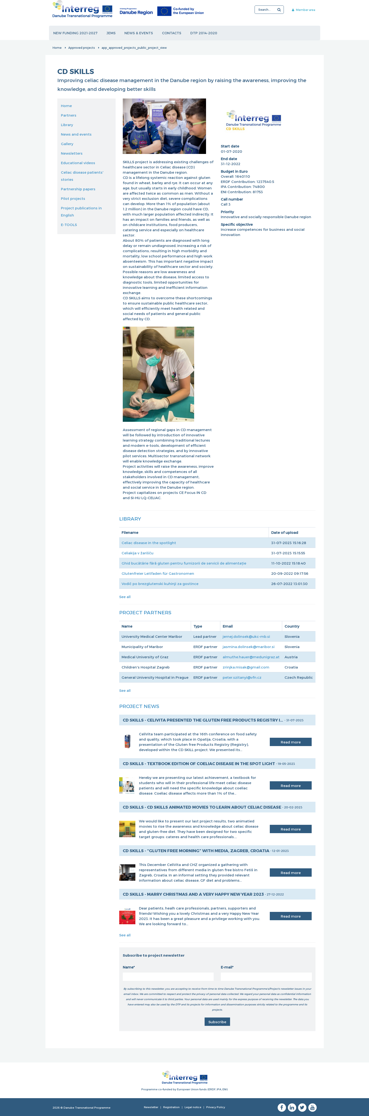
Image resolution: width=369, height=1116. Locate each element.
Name (128, 967)
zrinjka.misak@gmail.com (246, 667)
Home (57, 47)
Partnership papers (78, 189)
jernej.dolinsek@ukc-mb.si (246, 636)
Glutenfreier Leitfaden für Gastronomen (158, 573)
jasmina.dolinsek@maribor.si (249, 646)
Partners (68, 115)
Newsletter (151, 1107)
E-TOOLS (69, 224)
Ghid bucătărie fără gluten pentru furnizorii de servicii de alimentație (184, 563)
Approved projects (81, 47)
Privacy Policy (215, 1107)
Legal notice (193, 1107)
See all (125, 597)
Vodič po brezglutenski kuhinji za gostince (160, 583)
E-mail (226, 967)
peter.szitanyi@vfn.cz (242, 677)
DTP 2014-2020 (204, 33)
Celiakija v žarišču (137, 553)
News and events (76, 134)
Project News (139, 706)
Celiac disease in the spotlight (149, 543)
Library (67, 125)
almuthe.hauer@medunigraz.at (251, 657)
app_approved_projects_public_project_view (134, 47)
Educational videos (78, 163)
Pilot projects (73, 198)
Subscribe (217, 1022)
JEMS (111, 33)
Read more (291, 742)
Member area (303, 9)
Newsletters (72, 153)
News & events (139, 33)
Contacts (172, 33)
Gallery (67, 144)
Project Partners (145, 612)
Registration (171, 1107)
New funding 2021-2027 (76, 33)
